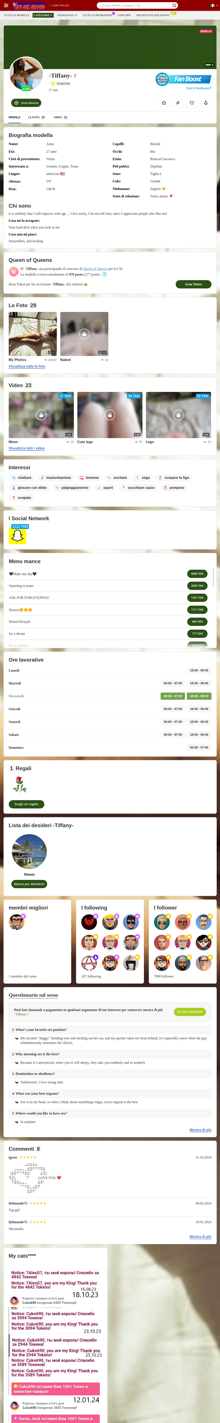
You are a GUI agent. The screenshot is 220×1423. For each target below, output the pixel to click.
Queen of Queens (95, 269)
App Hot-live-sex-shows (153, 15)
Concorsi (124, 15)
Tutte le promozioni (98, 15)
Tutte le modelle (16, 15)
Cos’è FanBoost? (198, 88)
